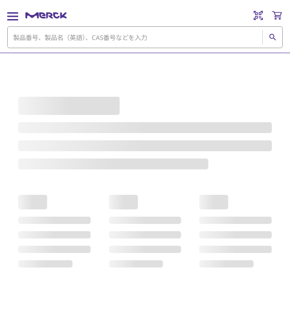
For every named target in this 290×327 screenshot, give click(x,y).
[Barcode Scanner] (258, 15)
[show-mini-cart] (277, 15)
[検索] (272, 37)
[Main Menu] (12, 15)
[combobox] (145, 37)
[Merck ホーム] (46, 15)
